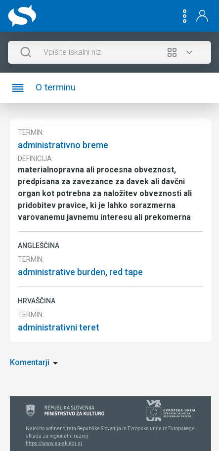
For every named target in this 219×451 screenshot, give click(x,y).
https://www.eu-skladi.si (54, 443)
